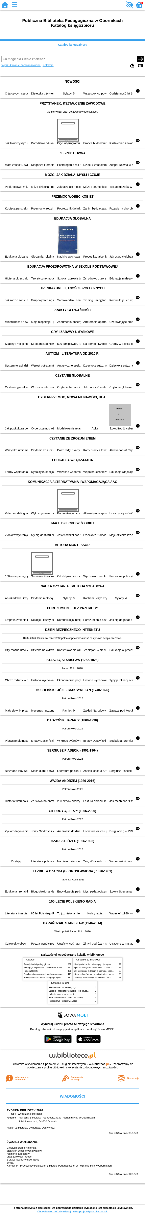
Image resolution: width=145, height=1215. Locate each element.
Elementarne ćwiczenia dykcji (62, 987)
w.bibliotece (99, 1064)
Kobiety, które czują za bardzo (62, 994)
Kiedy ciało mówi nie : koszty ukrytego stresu (94, 974)
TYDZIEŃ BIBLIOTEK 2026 (25, 1110)
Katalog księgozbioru (72, 44)
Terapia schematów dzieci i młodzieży (66, 997)
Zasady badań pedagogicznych (38, 964)
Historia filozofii (31, 971)
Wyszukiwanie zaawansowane (21, 65)
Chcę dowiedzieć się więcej (54, 1211)
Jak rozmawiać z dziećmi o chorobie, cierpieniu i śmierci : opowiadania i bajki (108, 971)
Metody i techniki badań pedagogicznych (42, 978)
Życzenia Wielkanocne (22, 1142)
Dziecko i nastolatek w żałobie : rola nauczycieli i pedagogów (76, 991)
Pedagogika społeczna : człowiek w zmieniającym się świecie (51, 967)
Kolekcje (48, 65)
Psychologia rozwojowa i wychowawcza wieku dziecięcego (50, 974)
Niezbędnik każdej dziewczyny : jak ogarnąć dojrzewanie (99, 964)
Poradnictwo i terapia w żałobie (63, 1001)
